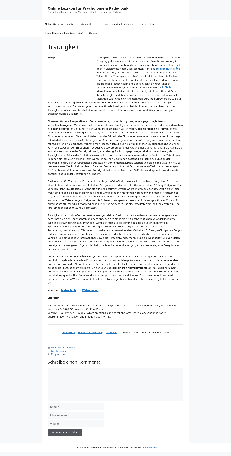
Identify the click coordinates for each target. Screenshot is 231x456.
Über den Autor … (148, 24)
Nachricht (111, 332)
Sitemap (93, 32)
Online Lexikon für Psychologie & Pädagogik (88, 8)
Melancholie (68, 290)
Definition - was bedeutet (63, 347)
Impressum (68, 332)
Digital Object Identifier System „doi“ (64, 32)
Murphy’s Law (58, 354)
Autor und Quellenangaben (119, 24)
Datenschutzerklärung (90, 332)
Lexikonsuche (86, 24)
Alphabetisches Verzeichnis (59, 24)
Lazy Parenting (58, 350)
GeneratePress (149, 447)
